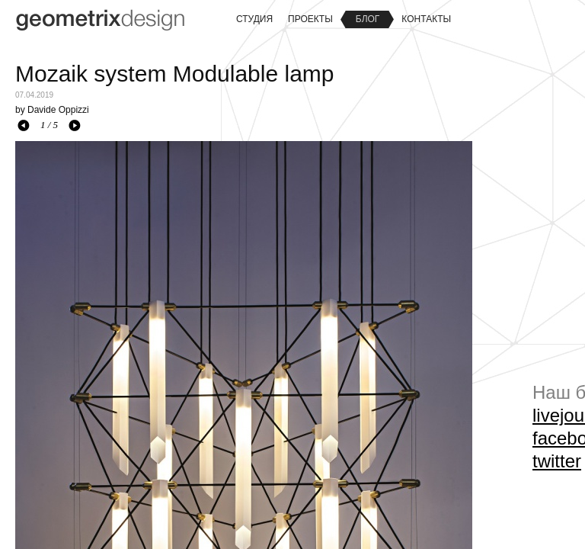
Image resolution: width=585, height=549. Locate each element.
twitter (556, 461)
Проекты (310, 19)
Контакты (426, 19)
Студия (254, 19)
